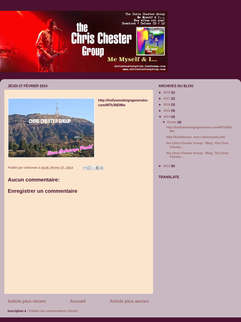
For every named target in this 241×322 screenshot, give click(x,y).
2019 (167, 92)
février (172, 122)
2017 (167, 98)
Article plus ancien (129, 301)
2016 (167, 104)
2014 (167, 116)
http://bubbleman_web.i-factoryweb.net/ (195, 137)
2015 (167, 110)
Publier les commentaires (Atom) (53, 311)
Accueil (78, 301)
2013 (167, 166)
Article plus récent (27, 301)
